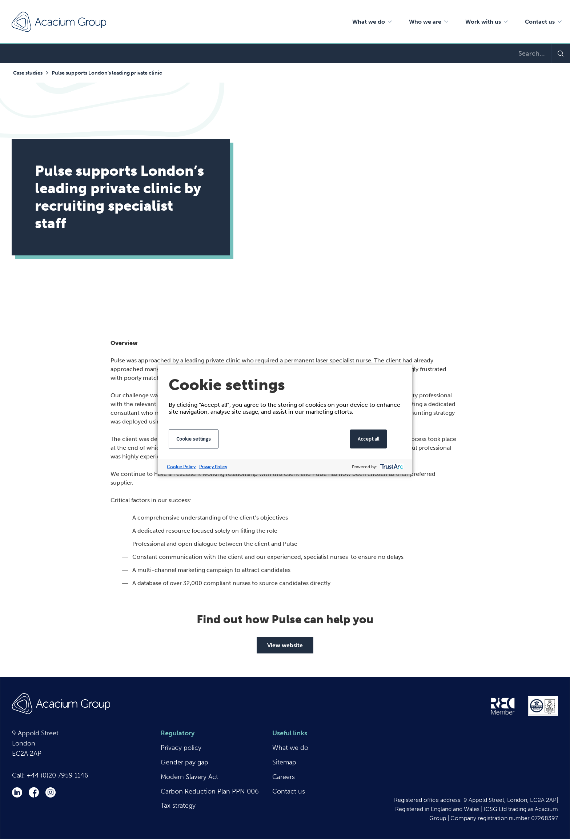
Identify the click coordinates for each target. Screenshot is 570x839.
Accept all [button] (368, 439)
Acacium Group (59, 22)
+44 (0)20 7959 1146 (57, 775)
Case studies (28, 73)
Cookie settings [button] (193, 439)
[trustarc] (391, 467)
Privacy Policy (213, 466)
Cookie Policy (181, 466)
